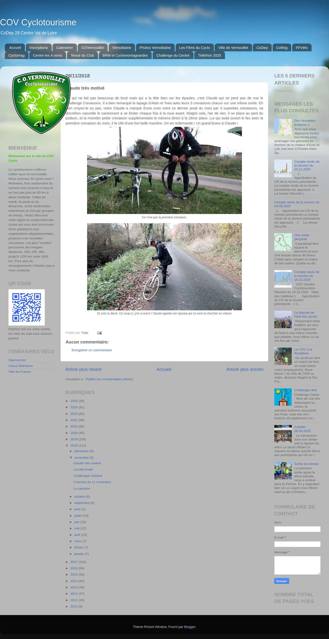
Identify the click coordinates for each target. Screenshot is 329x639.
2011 (74, 600)
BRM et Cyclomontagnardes (125, 55)
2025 (74, 401)
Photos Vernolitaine (155, 48)
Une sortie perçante (301, 237)
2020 (74, 433)
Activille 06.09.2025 (302, 429)
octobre (80, 496)
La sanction (82, 488)
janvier (79, 554)
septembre (82, 503)
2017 (74, 562)
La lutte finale (83, 469)
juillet (78, 515)
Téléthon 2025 (209, 55)
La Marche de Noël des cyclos (305, 314)
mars (78, 541)
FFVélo (301, 48)
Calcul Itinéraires (20, 366)
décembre (82, 451)
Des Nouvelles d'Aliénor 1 (304, 122)
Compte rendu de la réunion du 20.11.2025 (306, 165)
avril (77, 535)
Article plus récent (83, 369)
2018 (74, 445)
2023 (74, 414)
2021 (74, 426)
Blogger (189, 627)
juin (77, 522)
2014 (74, 581)
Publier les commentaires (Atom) (109, 379)
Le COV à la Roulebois (303, 351)
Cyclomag (16, 55)
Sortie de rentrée (306, 464)
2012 (74, 593)
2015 (74, 574)
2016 (74, 568)
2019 (74, 439)
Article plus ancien (244, 369)
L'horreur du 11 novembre (92, 482)
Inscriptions (39, 48)
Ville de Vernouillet (233, 48)
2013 (74, 587)
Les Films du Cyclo (194, 48)
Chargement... (284, 90)
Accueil (15, 48)
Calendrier (64, 48)
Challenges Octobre (88, 476)
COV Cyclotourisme (38, 22)
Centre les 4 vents (47, 55)
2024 (74, 407)
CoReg (282, 48)
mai (77, 528)
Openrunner (17, 360)
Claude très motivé (87, 463)
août (78, 509)
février (79, 547)
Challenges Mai (305, 390)
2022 (74, 420)
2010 (74, 606)
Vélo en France (19, 371)
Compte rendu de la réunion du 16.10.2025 (306, 275)
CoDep (262, 48)
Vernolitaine (121, 48)
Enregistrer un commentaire (92, 350)
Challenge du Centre (173, 55)
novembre (82, 457)
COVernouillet (92, 48)
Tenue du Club (82, 55)
